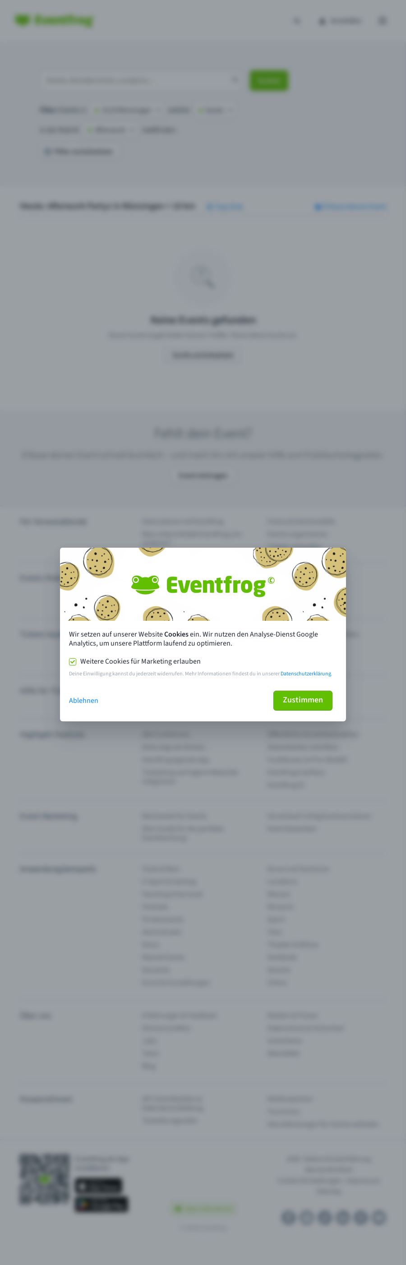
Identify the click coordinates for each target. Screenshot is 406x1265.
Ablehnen (83, 700)
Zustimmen (303, 700)
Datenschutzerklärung (306, 674)
